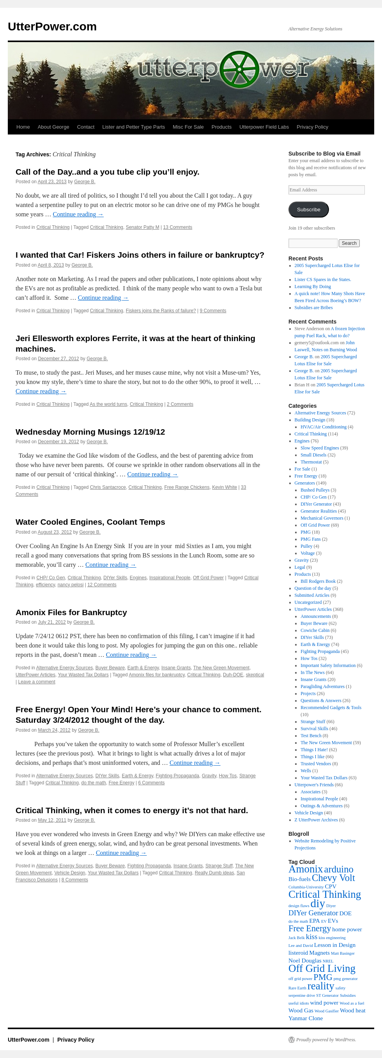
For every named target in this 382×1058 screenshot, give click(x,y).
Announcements (316, 616)
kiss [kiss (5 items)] (312, 936)
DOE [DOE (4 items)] (346, 913)
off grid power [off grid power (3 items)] (300, 979)
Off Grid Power (208, 577)
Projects (308, 693)
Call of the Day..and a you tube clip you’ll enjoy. (108, 171)
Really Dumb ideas (214, 873)
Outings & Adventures (322, 806)
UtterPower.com (52, 26)
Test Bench (311, 735)
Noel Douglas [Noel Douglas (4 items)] (305, 960)
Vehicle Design (69, 873)
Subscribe (308, 209)
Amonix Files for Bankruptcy (71, 612)
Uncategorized (308, 602)
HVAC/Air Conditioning (324, 427)
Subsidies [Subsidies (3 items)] (348, 995)
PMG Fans (311, 539)
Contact (86, 127)
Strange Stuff (219, 866)
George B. (85, 181)
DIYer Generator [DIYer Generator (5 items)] (313, 913)
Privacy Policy (312, 127)
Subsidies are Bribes (314, 307)
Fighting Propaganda (177, 775)
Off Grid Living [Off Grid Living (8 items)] (321, 968)
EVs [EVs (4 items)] (333, 920)
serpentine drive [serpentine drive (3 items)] (301, 995)
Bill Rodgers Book (318, 581)
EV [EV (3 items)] (324, 921)
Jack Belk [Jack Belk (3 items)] (296, 938)
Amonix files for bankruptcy (156, 675)
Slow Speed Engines (320, 448)
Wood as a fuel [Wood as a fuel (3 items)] (352, 1003)
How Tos (228, 775)
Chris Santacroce (108, 487)
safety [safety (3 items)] (340, 988)
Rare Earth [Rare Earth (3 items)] (297, 988)
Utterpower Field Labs (264, 127)
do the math (93, 783)
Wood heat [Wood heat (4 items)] (353, 1010)
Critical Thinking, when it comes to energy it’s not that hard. (132, 810)
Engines (138, 577)
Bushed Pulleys (315, 490)
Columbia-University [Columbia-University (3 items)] (306, 887)
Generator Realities (319, 511)
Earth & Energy (143, 668)
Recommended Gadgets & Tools (331, 707)
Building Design (310, 420)
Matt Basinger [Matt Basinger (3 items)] (343, 953)
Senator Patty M (142, 227)
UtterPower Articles (35, 675)
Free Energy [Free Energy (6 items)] (309, 928)
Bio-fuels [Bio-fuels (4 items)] (299, 879)
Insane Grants (176, 668)
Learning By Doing (313, 286)
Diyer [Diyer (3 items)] (331, 906)
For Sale (302, 469)
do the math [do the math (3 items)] (298, 921)
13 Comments (178, 227)
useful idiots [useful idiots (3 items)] (298, 1003)
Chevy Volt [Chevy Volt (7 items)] (333, 877)
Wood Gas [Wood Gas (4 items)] (300, 1010)
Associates (310, 791)
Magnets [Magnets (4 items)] (319, 952)
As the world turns (108, 404)
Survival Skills (314, 728)
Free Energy (121, 783)
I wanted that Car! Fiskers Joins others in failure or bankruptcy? (140, 254)
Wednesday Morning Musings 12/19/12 (90, 431)
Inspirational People (169, 577)
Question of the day (313, 588)
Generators (305, 483)
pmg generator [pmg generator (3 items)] (346, 979)
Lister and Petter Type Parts (133, 127)
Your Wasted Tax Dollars (83, 675)
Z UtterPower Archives (316, 820)
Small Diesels (313, 455)
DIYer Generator (316, 504)
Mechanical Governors (322, 518)
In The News (313, 672)
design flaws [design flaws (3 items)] (298, 906)
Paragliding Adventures (323, 686)
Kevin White (224, 487)
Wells (306, 770)
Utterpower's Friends (314, 784)
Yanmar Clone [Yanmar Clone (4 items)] (305, 1018)
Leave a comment (36, 682)
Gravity (209, 775)
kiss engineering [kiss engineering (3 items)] (332, 938)
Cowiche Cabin (315, 630)
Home (23, 127)
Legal (300, 567)
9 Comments (213, 310)
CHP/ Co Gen (50, 577)
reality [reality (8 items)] (321, 986)
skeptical (255, 675)
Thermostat (311, 462)
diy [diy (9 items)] (318, 903)
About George (53, 127)
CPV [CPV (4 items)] (331, 886)
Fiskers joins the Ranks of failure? (161, 310)
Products (222, 127)
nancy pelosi (71, 584)
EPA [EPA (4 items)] (314, 920)
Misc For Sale (188, 127)
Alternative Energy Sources (64, 668)
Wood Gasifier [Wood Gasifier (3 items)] (327, 1011)
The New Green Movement (221, 668)
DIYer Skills (115, 577)
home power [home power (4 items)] (347, 929)
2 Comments (180, 404)
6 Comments (151, 783)
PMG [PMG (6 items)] (322, 977)
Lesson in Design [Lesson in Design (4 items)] (334, 944)
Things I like (312, 756)
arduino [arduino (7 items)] (339, 869)
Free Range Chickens (186, 487)
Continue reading (78, 214)
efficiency (45, 584)
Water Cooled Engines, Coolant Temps (90, 521)
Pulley (307, 546)
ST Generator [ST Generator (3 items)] (327, 995)
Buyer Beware (110, 668)
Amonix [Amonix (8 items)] (305, 869)
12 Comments (102, 584)
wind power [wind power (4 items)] (324, 1002)
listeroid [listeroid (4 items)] (298, 952)
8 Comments (75, 880)
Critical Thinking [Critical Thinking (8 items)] (324, 894)
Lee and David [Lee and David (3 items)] (300, 945)
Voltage (308, 553)
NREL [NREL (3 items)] (328, 961)
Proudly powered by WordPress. (326, 1039)
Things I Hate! (314, 749)
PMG (306, 532)
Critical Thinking (52, 227)
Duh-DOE (233, 675)
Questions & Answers (321, 700)
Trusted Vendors (316, 763)
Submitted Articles (312, 595)
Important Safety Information (328, 665)
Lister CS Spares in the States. (323, 279)
